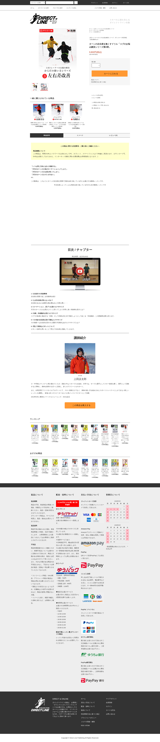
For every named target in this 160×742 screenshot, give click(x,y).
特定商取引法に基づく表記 (98, 82)
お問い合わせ (112, 8)
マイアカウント (111, 699)
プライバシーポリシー (88, 718)
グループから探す (56, 8)
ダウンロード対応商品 (99, 30)
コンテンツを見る (70, 8)
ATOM (87, 725)
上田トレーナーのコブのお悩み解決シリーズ (104, 28)
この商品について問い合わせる (99, 105)
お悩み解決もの (97, 31)
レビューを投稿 (94, 97)
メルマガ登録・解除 (99, 8)
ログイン (114, 2)
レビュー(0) (113, 135)
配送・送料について (88, 706)
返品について (95, 79)
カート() (125, 2)
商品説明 (47, 135)
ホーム (32, 8)
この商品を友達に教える (97, 102)
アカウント (93, 2)
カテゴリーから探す (42, 8)
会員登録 (104, 2)
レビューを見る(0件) (96, 95)
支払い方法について (88, 702)
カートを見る (110, 710)
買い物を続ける (94, 108)
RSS (82, 725)
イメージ (80, 135)
